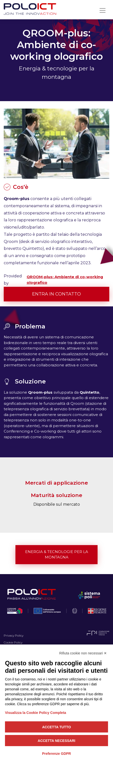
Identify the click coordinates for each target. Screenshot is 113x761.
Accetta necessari (56, 741)
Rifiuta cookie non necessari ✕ (83, 653)
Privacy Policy (13, 635)
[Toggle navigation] (102, 10)
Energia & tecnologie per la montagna (56, 554)
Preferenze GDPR (56, 754)
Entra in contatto (56, 294)
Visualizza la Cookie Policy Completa (35, 713)
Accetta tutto (56, 727)
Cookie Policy (13, 642)
